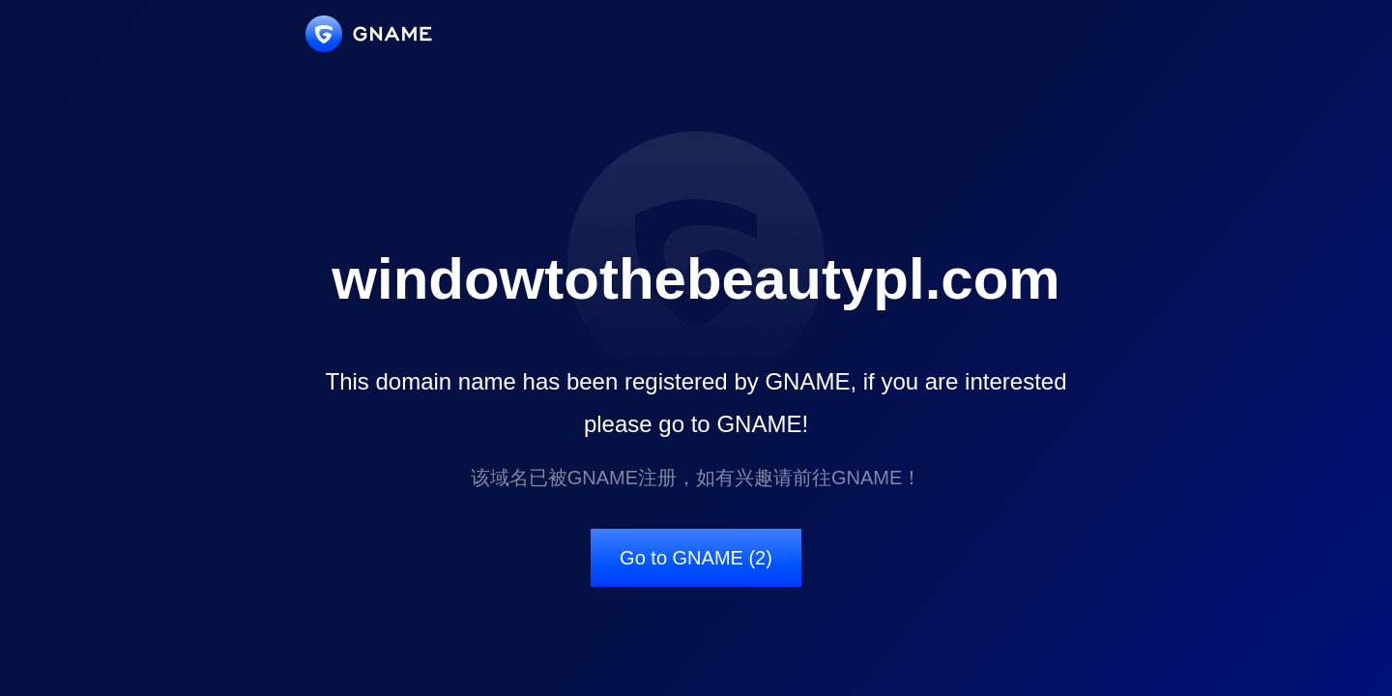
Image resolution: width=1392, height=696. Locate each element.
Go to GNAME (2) (696, 557)
